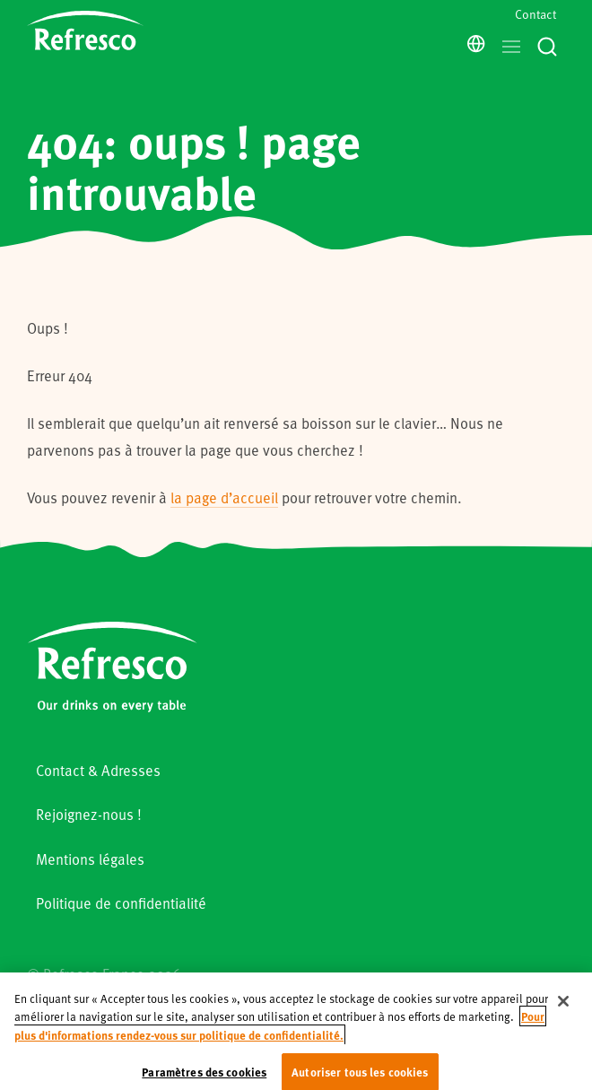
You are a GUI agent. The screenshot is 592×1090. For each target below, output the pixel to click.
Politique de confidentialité (121, 903)
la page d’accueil (224, 497)
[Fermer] (563, 1017)
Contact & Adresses (98, 770)
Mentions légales (90, 859)
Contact (535, 13)
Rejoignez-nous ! (89, 814)
